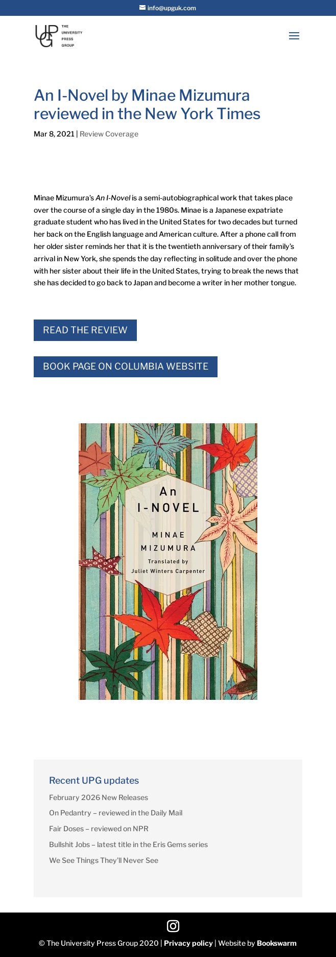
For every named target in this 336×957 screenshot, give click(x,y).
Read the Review (85, 330)
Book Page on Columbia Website (125, 366)
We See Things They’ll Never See (103, 860)
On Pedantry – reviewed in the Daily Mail (115, 812)
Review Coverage (109, 133)
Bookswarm (277, 943)
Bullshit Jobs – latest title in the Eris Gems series (128, 844)
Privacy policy (188, 943)
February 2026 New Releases (98, 797)
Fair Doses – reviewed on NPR (99, 828)
